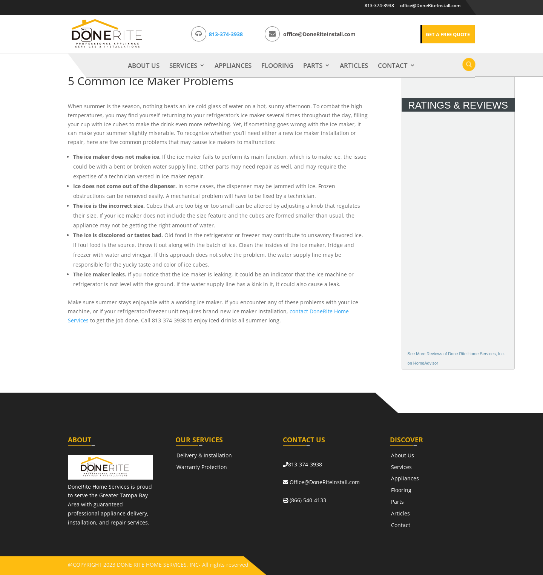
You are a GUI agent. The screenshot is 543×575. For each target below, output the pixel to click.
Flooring (277, 66)
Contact (393, 66)
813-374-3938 (379, 5)
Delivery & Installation (204, 455)
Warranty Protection (201, 467)
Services (183, 66)
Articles (354, 66)
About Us (144, 66)
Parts (312, 66)
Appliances (233, 66)
